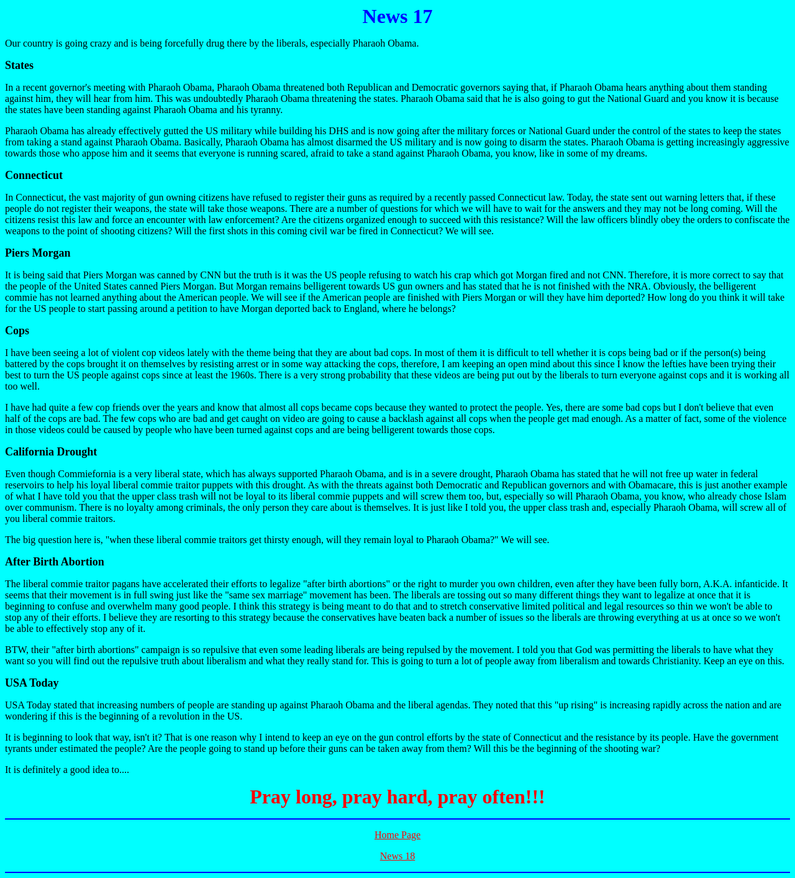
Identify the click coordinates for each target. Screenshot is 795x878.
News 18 (397, 856)
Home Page (397, 835)
